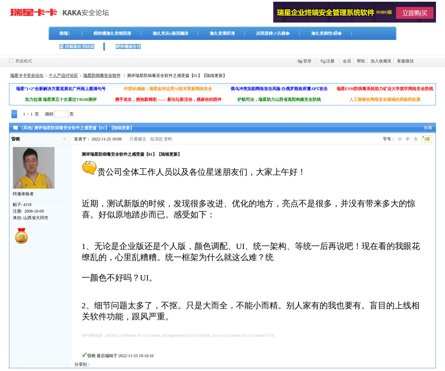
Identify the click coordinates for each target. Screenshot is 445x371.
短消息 (156, 139)
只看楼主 (138, 139)
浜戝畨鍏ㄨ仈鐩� (273, 33)
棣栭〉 (65, 33)
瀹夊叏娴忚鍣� (326, 33)
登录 (307, 61)
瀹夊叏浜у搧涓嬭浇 (170, 33)
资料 (168, 139)
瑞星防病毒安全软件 (102, 75)
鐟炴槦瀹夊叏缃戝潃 (112, 33)
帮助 (361, 61)
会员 (347, 61)
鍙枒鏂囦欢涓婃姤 (76, 46)
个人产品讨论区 (63, 75)
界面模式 (23, 61)
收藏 (428, 127)
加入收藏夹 (381, 61)
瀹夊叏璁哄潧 (222, 33)
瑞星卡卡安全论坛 (26, 75)
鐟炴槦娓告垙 (128, 46)
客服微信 (405, 61)
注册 (330, 61)
